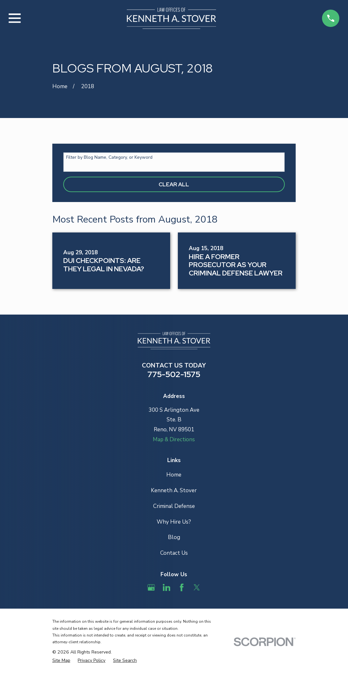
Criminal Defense (174, 506)
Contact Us (174, 553)
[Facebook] (182, 587)
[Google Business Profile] (151, 587)
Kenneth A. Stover (174, 490)
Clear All (174, 184)
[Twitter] (197, 587)
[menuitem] (61, 660)
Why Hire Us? (174, 522)
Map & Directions (174, 439)
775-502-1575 (173, 374)
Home (173, 474)
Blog (174, 537)
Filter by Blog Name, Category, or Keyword (109, 157)
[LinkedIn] (166, 587)
